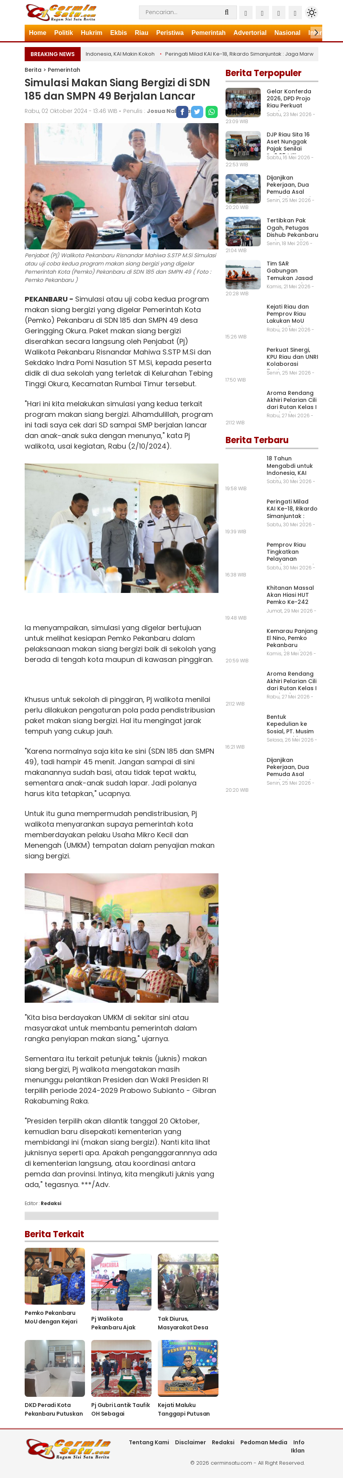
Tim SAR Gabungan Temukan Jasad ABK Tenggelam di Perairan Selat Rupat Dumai (290, 281)
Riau (141, 32)
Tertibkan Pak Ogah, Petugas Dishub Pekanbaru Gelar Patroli (292, 231)
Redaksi (223, 1442)
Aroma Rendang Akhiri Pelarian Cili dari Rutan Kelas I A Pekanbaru (292, 403)
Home (37, 32)
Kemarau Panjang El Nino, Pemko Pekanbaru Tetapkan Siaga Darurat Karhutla (292, 645)
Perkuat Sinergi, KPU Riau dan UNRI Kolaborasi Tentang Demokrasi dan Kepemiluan (292, 367)
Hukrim (91, 32)
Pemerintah (208, 32)
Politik (63, 32)
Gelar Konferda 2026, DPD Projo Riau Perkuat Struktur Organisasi (289, 105)
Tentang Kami (149, 1442)
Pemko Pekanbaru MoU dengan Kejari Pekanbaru (51, 1321)
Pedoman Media (263, 1442)
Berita (33, 70)
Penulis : (158, 111)
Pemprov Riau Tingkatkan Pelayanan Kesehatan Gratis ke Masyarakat (292, 559)
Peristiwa (170, 32)
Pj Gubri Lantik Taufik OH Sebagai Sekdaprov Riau (120, 1413)
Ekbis (118, 32)
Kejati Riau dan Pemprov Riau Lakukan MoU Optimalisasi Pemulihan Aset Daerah (289, 324)
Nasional (287, 32)
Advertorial (249, 32)
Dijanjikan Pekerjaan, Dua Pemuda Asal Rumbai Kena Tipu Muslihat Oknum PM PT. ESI (292, 195)
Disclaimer (190, 1442)
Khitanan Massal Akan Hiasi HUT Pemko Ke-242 (290, 595)
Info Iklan (298, 1446)
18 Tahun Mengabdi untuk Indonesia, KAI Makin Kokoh (90, 54)
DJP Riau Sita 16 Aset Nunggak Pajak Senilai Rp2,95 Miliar (288, 145)
